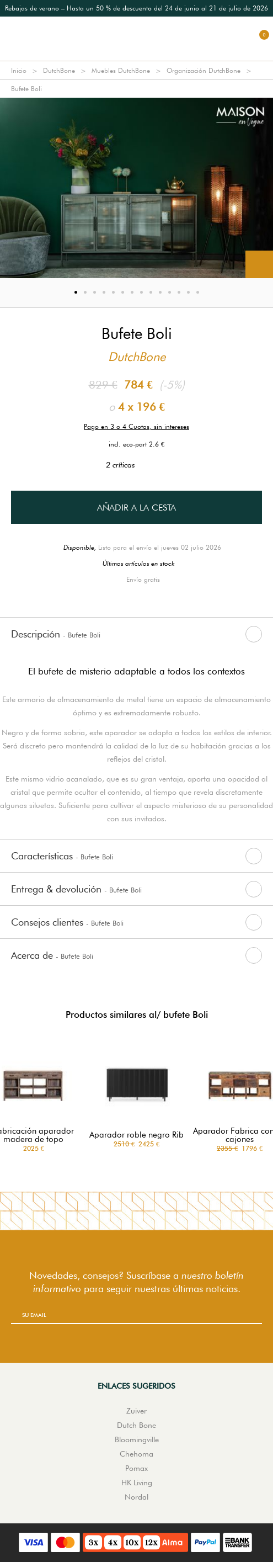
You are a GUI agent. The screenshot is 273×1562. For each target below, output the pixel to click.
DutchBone (59, 70)
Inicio (18, 70)
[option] (136, 8)
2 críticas (137, 465)
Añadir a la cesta (136, 507)
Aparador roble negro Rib (136, 1135)
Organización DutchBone (203, 70)
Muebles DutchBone (121, 70)
